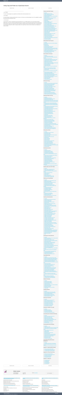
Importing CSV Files (46, 202)
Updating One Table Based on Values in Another (49, 273)
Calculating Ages (46, 114)
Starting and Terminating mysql (47, 15)
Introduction (45, 42)
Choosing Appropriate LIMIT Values (48, 72)
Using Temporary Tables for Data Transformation (49, 226)
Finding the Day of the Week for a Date (48, 119)
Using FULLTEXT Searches (47, 91)
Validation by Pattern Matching (47, 216)
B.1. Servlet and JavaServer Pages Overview (49, 354)
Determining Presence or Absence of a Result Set (50, 182)
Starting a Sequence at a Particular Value (49, 246)
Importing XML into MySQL (47, 233)
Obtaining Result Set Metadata (47, 181)
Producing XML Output (47, 32)
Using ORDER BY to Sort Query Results (49, 132)
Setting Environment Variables (47, 19)
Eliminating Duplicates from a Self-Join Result (49, 295)
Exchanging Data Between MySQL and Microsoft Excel (50, 230)
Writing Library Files (46, 45)
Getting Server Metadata (47, 190)
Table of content (31, 365)
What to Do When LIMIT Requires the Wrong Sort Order (50, 74)
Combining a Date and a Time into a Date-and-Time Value (51, 106)
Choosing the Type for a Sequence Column (49, 239)
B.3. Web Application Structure (47, 356)
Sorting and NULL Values (47, 135)
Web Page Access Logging (47, 337)
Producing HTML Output (47, 31)
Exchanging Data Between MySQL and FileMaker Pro (50, 231)
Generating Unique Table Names (48, 79)
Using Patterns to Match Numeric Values (49, 218)
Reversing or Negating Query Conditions (49, 63)
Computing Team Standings (47, 263)
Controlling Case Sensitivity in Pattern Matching (49, 90)
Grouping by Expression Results (48, 159)
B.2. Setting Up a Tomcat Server (48, 355)
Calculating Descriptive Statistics (48, 281)
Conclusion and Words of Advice (48, 52)
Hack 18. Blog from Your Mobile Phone (47, 387)
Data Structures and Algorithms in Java (9, 385)
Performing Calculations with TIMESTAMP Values (50, 127)
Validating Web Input (46, 331)
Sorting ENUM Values (46, 146)
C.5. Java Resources (46, 363)
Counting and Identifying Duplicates (48, 293)
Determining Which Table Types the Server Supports (50, 195)
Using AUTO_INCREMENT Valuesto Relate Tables (50, 251)
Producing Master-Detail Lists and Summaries (49, 264)
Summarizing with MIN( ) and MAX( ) (48, 151)
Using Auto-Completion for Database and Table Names (50, 23)
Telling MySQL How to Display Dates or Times (49, 98)
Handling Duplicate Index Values (48, 204)
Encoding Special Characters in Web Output (49, 312)
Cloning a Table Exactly (47, 78)
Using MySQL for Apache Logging (48, 338)
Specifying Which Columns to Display (48, 56)
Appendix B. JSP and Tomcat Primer (48, 353)
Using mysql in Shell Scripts (47, 39)
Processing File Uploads (47, 333)
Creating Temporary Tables (47, 77)
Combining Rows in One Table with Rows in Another (50, 257)
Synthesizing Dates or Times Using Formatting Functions (50, 103)
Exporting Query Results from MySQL (48, 209)
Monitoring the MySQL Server (47, 194)
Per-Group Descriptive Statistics (48, 282)
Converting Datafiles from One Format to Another (50, 213)
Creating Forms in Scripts (47, 326)
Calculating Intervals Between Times (48, 110)
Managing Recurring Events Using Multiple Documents (30, 387)
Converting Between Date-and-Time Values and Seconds (50, 108)
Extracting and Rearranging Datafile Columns (49, 214)
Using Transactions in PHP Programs (48, 303)
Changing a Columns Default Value (48, 172)
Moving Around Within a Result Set (48, 47)
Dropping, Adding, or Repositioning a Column (49, 169)
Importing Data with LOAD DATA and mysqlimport (50, 199)
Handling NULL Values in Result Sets (48, 49)
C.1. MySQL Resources (47, 360)
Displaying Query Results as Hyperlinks (48, 318)
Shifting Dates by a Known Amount (48, 115)
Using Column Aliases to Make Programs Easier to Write (50, 59)
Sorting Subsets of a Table (47, 133)
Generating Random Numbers (47, 285)
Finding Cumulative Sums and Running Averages (50, 268)
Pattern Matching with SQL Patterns (48, 87)
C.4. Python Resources (47, 362)
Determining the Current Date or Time (48, 99)
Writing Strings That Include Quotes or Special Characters (51, 83)
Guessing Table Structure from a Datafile (49, 228)
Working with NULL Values (47, 65)
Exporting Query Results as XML (48, 232)
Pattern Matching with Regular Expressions (49, 88)
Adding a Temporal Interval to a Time (48, 109)
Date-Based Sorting (46, 137)
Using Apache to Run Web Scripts (48, 310)
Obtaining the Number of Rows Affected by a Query (50, 180)
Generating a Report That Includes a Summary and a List (50, 165)
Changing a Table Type (47, 173)
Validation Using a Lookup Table (48, 221)
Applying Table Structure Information (48, 187)
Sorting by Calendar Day (47, 138)
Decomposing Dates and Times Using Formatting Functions (51, 100)
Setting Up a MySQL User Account (48, 13)
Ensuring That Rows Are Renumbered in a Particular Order (51, 245)
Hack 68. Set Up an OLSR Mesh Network (47, 389)
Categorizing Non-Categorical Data (48, 160)
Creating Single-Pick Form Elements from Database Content (51, 327)
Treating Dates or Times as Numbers (48, 122)
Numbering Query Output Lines (47, 34)
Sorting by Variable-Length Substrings (48, 142)
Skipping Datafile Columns (47, 208)
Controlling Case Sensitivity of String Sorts (49, 136)
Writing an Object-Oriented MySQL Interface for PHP (50, 50)
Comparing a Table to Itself (47, 266)
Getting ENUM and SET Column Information (49, 184)
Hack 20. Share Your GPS (45, 388)
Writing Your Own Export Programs (48, 212)
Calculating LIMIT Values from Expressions (49, 73)
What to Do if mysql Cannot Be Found (48, 18)
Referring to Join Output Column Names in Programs (50, 259)
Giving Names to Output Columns (48, 58)
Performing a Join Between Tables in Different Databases (50, 258)
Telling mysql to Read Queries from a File (49, 25)
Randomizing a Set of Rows (47, 286)
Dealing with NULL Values (47, 227)
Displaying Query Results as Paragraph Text (49, 316)
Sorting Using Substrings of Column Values (49, 140)
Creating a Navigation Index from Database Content (50, 319)
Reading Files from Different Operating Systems (49, 203)
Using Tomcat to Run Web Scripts (48, 311)
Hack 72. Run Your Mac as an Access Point (48, 390)
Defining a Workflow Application (27, 388)
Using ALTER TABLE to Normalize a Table (49, 176)
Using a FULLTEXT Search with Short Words (49, 92)
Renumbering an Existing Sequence (48, 243)
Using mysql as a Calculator (47, 38)
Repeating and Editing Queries (47, 22)
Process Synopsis (25, 390)
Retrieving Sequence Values (47, 241)
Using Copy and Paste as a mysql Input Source (49, 27)
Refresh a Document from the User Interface (29, 389)
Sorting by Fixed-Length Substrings (48, 141)
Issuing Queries (46, 20)
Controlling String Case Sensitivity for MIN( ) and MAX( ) (50, 155)
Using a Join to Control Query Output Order (49, 269)
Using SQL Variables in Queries (48, 24)
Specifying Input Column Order (47, 207)
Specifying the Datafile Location (48, 200)
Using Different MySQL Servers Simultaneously (49, 277)
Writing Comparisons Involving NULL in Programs (50, 67)
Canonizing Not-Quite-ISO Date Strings (48, 113)
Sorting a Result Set (46, 69)
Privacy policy (56, 393)
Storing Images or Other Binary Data (48, 320)
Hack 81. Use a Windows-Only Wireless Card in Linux (49, 391)
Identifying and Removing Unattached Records (49, 276)
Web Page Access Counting (47, 336)
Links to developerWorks (26, 391)
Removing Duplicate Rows (47, 64)
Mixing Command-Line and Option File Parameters (50, 17)
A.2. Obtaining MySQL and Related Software (49, 350)
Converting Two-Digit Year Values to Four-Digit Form (50, 222)
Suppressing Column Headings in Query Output (49, 33)
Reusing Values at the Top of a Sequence (49, 244)
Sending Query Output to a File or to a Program (49, 29)
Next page (50, 365)
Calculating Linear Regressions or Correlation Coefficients (51, 284)
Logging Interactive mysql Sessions (48, 36)
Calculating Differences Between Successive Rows (50, 267)
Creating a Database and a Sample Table (49, 14)
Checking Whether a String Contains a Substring (49, 86)
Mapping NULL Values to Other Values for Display (50, 68)
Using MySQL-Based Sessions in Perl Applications (50, 343)
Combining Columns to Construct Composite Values (50, 60)
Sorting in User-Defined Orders (47, 145)
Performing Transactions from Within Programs (49, 301)
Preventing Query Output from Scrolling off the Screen (50, 28)
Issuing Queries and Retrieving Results (48, 46)
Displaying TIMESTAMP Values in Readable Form (50, 128)
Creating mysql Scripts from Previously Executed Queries (50, 37)
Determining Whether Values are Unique (49, 158)
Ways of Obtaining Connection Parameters (49, 51)
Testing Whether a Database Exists (48, 189)
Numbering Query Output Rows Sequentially (49, 253)
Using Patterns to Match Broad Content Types (49, 217)
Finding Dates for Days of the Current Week (49, 120)
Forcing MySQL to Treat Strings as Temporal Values (50, 123)
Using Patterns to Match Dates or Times (48, 219)
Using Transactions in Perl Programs (48, 302)
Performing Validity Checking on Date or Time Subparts (50, 223)
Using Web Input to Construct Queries (48, 332)
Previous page (12, 365)
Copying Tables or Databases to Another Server (49, 211)
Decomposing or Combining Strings (48, 85)
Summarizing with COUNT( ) (47, 150)
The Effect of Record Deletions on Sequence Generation (50, 240)
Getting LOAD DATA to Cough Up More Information (50, 205)
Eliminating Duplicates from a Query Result (49, 294)
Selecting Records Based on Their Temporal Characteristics (51, 124)
